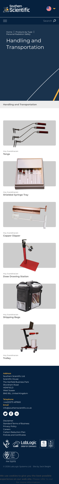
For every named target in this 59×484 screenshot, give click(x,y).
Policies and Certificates (14, 435)
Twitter (5, 414)
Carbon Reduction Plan (14, 432)
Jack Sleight (45, 466)
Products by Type (24, 32)
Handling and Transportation (20, 104)
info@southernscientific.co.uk (17, 408)
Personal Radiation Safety (18, 34)
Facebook (11, 414)
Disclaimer (8, 420)
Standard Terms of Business (16, 423)
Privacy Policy (10, 426)
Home (9, 32)
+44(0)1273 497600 (12, 402)
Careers (6, 429)
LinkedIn (16, 414)
